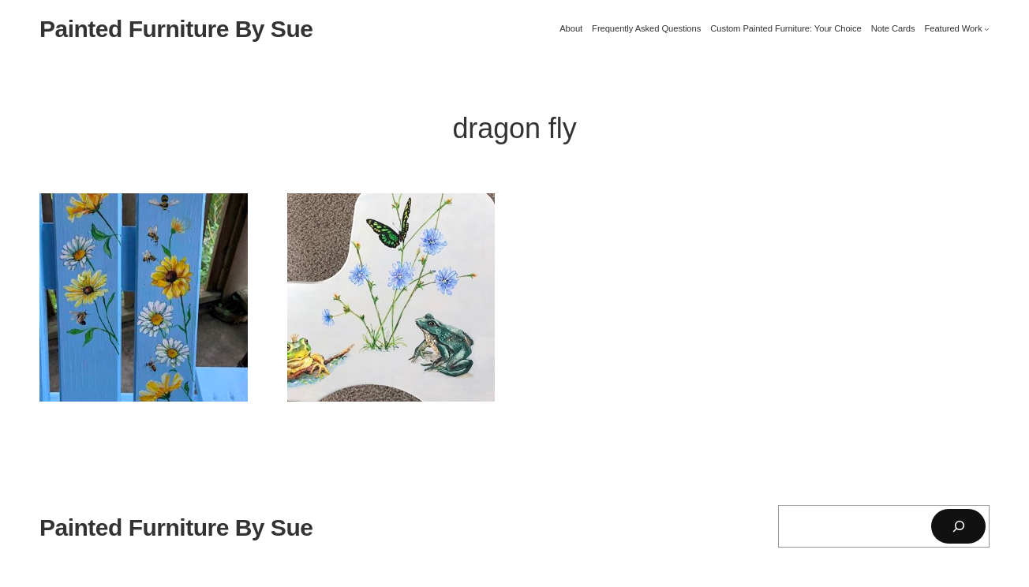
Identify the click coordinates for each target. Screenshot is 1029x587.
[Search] (958, 526)
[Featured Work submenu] (987, 29)
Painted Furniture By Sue (175, 29)
